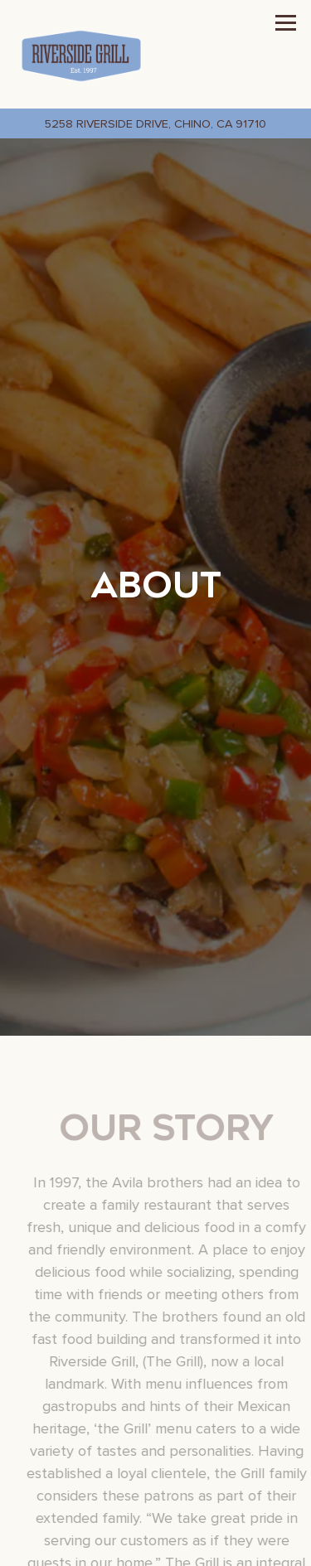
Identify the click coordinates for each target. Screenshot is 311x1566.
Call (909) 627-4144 (155, 1548)
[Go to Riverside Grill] (155, 123)
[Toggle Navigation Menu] (285, 23)
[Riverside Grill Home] (81, 54)
